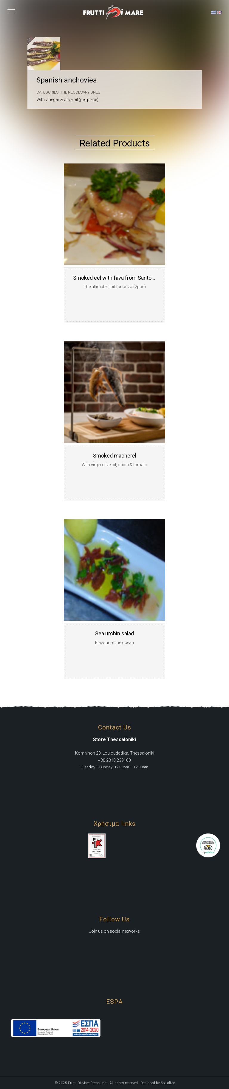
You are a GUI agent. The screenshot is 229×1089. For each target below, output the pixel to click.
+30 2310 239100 (114, 760)
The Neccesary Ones (80, 92)
